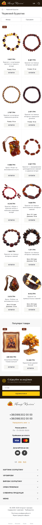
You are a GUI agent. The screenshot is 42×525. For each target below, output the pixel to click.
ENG (20, 462)
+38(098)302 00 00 (21, 418)
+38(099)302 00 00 (21, 415)
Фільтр (6, 20)
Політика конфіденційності (21, 513)
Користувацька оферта (21, 515)
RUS (24, 462)
